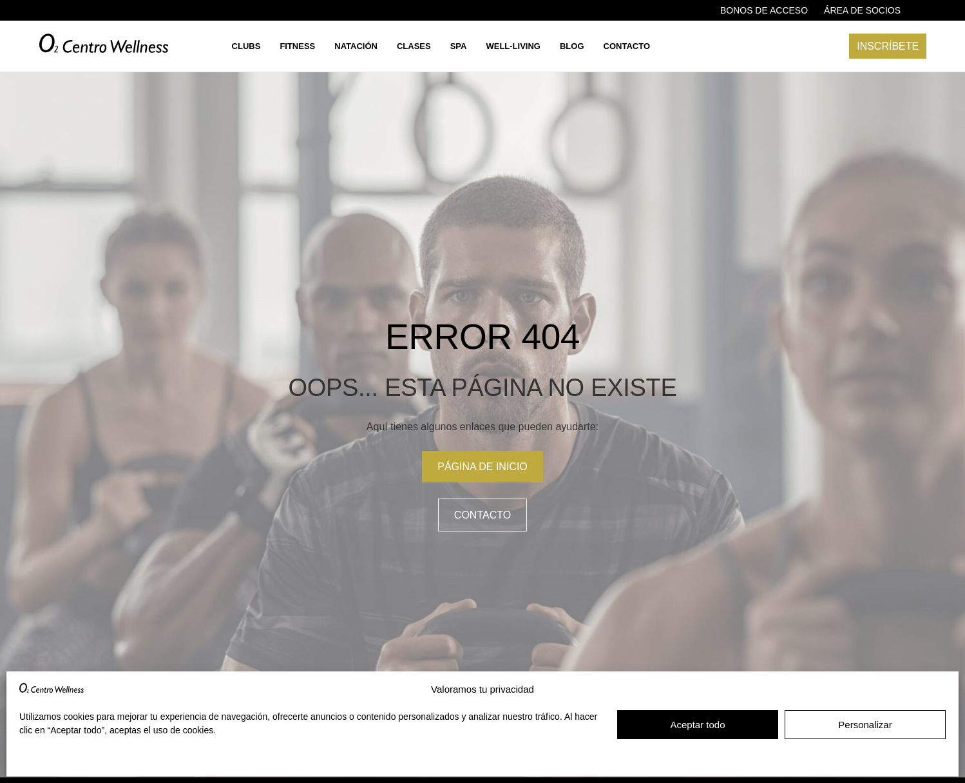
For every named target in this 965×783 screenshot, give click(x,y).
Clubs (246, 46)
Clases (414, 46)
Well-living (513, 46)
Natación (355, 46)
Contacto (627, 46)
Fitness (297, 46)
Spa (458, 46)
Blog (572, 46)
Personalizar (865, 724)
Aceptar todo (697, 724)
